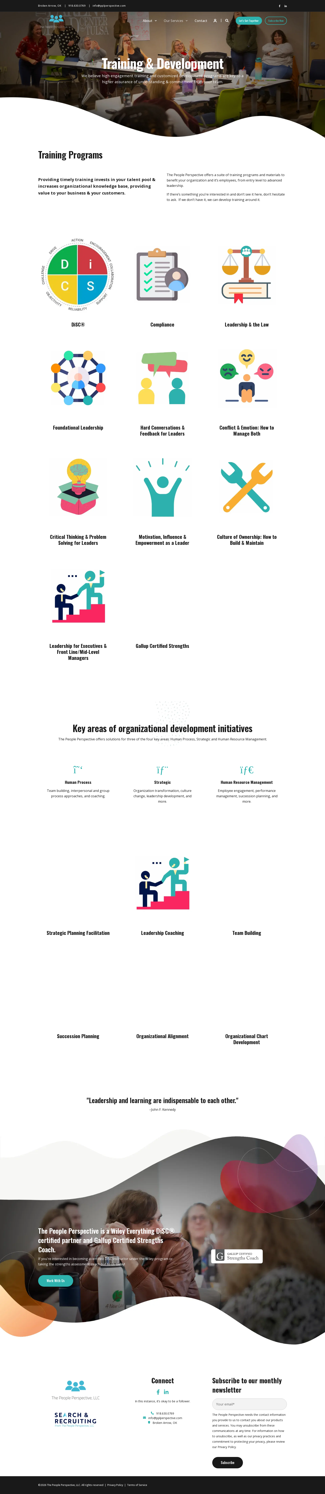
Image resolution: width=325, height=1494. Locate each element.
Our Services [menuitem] (173, 20)
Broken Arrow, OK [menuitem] (49, 6)
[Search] (227, 20)
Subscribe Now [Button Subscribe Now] (276, 20)
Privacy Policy (115, 1485)
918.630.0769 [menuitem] (76, 6)
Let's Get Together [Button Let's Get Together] (249, 20)
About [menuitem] (147, 20)
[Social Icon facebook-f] (280, 6)
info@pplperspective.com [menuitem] (109, 6)
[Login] (215, 20)
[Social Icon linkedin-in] (285, 6)
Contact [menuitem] (201, 20)
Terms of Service (137, 1485)
